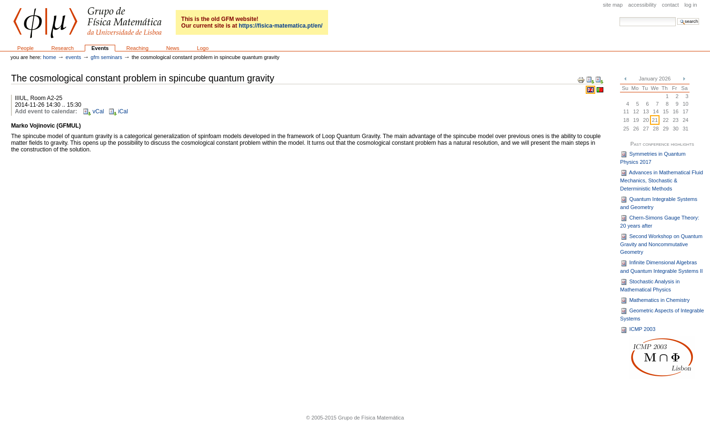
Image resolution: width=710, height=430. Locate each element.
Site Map (613, 5)
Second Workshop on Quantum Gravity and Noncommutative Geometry (661, 244)
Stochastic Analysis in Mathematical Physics (650, 285)
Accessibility (642, 5)
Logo (203, 48)
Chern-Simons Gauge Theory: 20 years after (659, 221)
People (25, 48)
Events (100, 48)
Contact (670, 5)
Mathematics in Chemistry (655, 300)
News (173, 48)
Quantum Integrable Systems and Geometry (658, 203)
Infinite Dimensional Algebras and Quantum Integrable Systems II (661, 267)
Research (62, 48)
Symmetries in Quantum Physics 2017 (652, 157)
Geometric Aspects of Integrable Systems (662, 314)
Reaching (137, 48)
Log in (690, 5)
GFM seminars (106, 57)
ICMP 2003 (637, 330)
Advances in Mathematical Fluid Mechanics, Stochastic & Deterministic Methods (661, 180)
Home (49, 57)
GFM (87, 22)
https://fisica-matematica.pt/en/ (280, 25)
